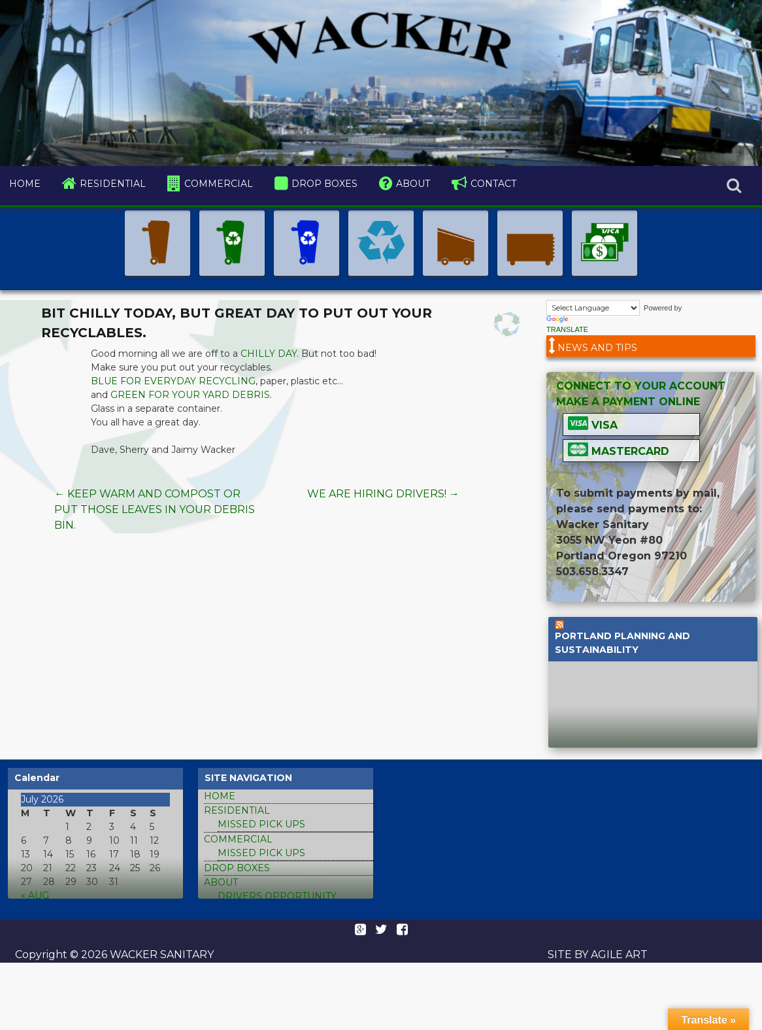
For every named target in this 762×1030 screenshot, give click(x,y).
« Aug (35, 895)
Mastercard (628, 451)
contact (493, 184)
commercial (218, 184)
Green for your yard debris (190, 395)
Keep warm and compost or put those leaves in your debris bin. (154, 509)
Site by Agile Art (598, 954)
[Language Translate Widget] (593, 308)
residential (113, 184)
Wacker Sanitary (160, 954)
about (413, 184)
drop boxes (324, 184)
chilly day (268, 353)
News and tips (597, 348)
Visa (603, 425)
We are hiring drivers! (383, 494)
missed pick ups (261, 824)
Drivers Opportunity (277, 896)
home (25, 184)
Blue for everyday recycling (173, 381)
